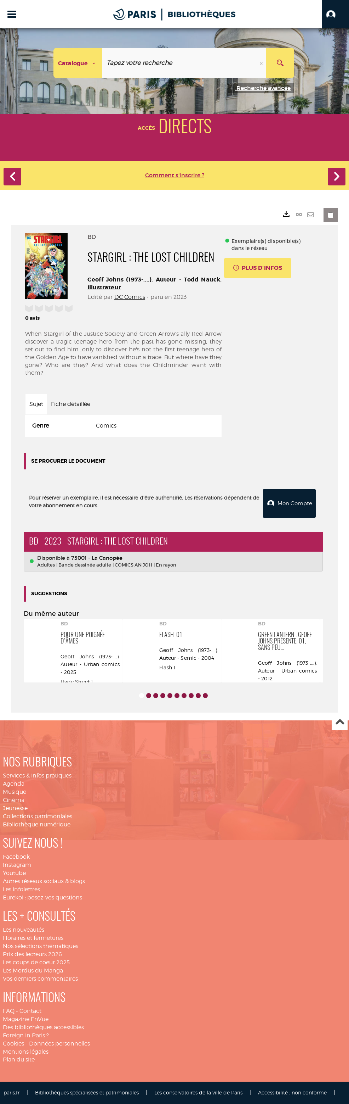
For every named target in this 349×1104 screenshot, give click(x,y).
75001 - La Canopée (96, 557)
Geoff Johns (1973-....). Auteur (132, 279)
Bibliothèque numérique (36, 824)
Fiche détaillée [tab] (70, 404)
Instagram (17, 865)
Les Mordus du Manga (33, 970)
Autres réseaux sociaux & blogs (44, 881)
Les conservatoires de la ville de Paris (198, 1092)
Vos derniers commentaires (40, 978)
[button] (335, 14)
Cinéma (13, 800)
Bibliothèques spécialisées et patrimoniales (87, 1092)
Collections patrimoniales (37, 816)
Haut (340, 722)
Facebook (16, 856)
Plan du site (19, 1059)
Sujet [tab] (36, 404)
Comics (106, 425)
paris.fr (11, 1092)
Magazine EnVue (25, 1019)
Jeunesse (15, 808)
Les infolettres (21, 889)
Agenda (13, 783)
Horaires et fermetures (33, 938)
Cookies (13, 1043)
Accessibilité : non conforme (292, 1092)
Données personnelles (59, 1043)
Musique (14, 791)
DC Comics (129, 297)
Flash (165, 667)
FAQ (9, 1011)
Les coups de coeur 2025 (36, 962)
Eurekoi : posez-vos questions (42, 897)
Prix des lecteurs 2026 (32, 954)
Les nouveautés (23, 929)
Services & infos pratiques (37, 775)
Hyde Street (75, 682)
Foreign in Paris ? (26, 1035)
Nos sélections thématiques (40, 946)
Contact (30, 1011)
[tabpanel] (123, 426)
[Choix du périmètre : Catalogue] (77, 63)
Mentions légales (25, 1051)
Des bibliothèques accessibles (43, 1027)
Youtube (14, 873)
